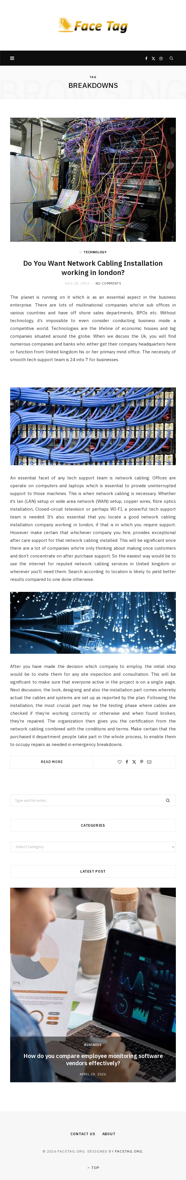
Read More (52, 762)
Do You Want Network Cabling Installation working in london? (93, 267)
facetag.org (128, 1151)
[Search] (171, 58)
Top (93, 1167)
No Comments (108, 283)
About (109, 1134)
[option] (93, 985)
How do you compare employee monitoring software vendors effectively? (93, 1059)
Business (92, 1045)
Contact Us (82, 1134)
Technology (95, 252)
